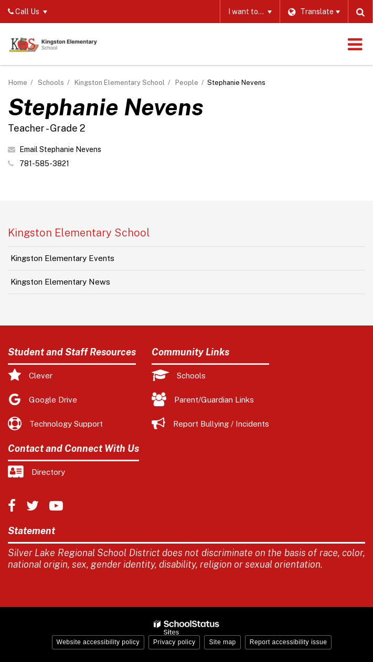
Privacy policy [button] (174, 642)
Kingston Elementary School (119, 82)
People (186, 82)
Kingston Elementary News (60, 281)
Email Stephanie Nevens (60, 149)
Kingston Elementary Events (62, 258)
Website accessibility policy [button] (98, 642)
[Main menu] (354, 44)
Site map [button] (222, 642)
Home (17, 82)
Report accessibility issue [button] (288, 642)
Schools (51, 82)
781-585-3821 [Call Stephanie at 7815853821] (44, 163)
